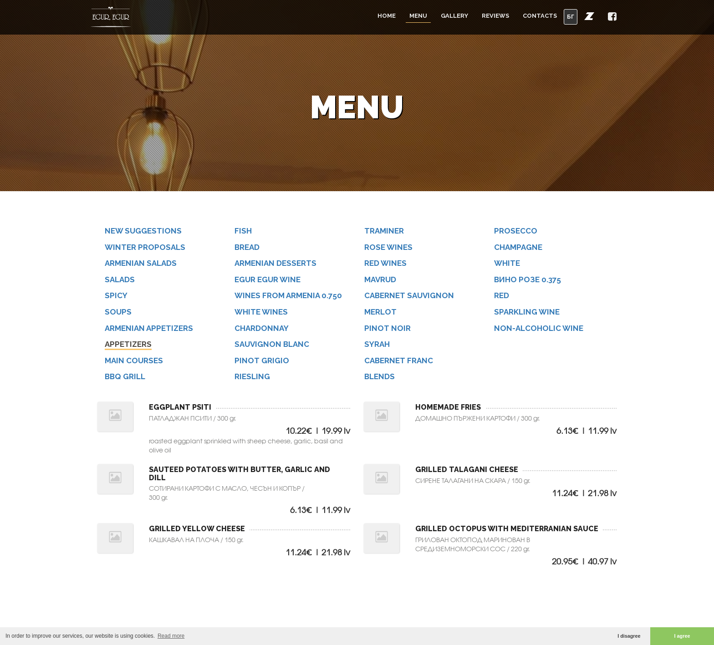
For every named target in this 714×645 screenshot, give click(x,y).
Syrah (379, 345)
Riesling (254, 377)
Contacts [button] (540, 15)
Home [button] (386, 15)
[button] (589, 16)
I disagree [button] (628, 636)
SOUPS (120, 312)
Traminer (387, 231)
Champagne (521, 247)
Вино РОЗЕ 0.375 (531, 279)
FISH (245, 231)
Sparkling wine (530, 312)
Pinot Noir (389, 328)
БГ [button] (570, 16)
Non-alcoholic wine (542, 328)
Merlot (383, 312)
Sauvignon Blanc (275, 345)
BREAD (249, 247)
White (510, 263)
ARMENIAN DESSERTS (279, 263)
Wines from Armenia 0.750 (291, 296)
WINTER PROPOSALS (148, 247)
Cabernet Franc (402, 361)
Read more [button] (171, 636)
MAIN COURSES (137, 361)
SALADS (122, 279)
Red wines (388, 263)
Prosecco (518, 231)
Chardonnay (264, 328)
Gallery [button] (454, 15)
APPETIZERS (131, 345)
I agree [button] (682, 636)
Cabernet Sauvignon (412, 296)
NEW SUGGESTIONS (147, 231)
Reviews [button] (495, 15)
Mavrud (383, 279)
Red (504, 296)
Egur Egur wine (271, 279)
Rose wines (391, 247)
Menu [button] (418, 15)
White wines (264, 312)
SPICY (118, 296)
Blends (382, 377)
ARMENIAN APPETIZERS (153, 328)
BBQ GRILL (128, 377)
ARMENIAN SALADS (144, 263)
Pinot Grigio (264, 361)
